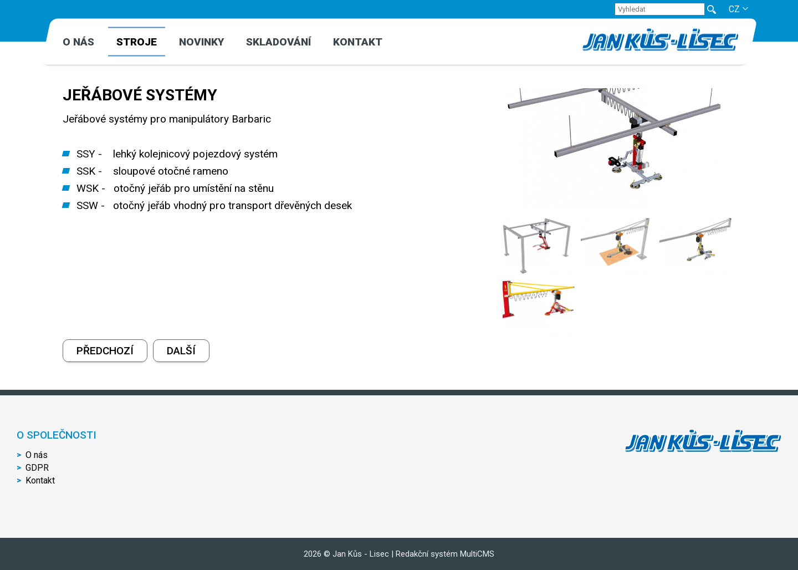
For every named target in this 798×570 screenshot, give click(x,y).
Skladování (278, 41)
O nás (78, 41)
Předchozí (105, 350)
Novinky (201, 41)
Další (181, 350)
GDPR (37, 467)
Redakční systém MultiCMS (445, 554)
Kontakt (357, 41)
